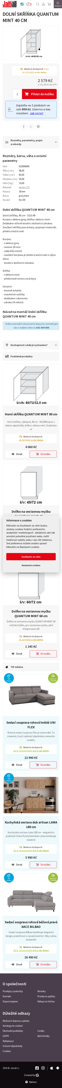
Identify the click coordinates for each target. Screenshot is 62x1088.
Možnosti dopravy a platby (16, 1020)
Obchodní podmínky (13, 1030)
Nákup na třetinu (46, 1001)
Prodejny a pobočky (13, 991)
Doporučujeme (10, 1001)
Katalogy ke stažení (13, 1025)
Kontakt (7, 996)
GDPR (6, 1036)
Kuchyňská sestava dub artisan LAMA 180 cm (31, 824)
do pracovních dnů (31, 750)
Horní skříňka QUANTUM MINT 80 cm (31, 414)
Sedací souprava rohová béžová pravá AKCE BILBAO (31, 924)
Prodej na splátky (46, 996)
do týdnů (31, 440)
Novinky (41, 991)
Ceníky (40, 1030)
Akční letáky (43, 1036)
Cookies (7, 1051)
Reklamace (8, 1041)
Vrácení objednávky (12, 1046)
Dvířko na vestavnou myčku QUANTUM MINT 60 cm (31, 613)
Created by (31, 1075)
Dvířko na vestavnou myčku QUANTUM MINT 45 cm (31, 513)
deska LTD (24, 187)
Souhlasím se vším (31, 556)
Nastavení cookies (31, 565)
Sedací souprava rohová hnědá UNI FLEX (31, 724)
